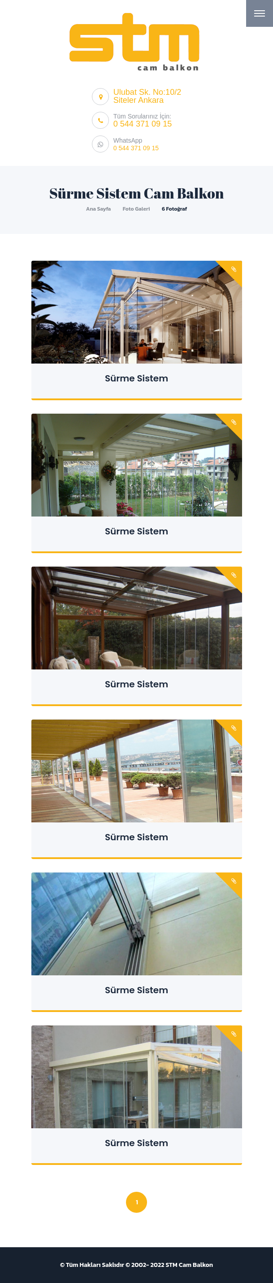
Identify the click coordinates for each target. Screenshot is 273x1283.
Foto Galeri (136, 209)
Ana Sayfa (98, 209)
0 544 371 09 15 (142, 123)
